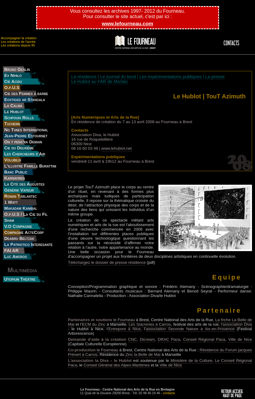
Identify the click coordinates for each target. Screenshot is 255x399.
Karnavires (14, 178)
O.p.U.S (12, 87)
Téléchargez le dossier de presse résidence (107, 262)
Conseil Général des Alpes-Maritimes (117, 365)
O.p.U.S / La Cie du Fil (26, 214)
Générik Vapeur (19, 190)
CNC (132, 339)
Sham (9, 220)
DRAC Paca (169, 339)
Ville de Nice (240, 339)
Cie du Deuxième (19, 147)
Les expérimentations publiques (170, 76)
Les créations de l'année (18, 41)
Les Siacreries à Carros (150, 324)
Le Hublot (14, 111)
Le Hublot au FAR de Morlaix (99, 81)
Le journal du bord (118, 76)
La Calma (13, 105)
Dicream (147, 339)
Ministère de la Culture (191, 360)
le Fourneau (124, 320)
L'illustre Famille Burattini (30, 166)
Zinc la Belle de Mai (142, 354)
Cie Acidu (13, 81)
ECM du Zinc (94, 324)
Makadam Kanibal (20, 208)
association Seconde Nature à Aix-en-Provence (190, 329)
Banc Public (15, 172)
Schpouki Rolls (18, 117)
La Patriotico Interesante (28, 244)
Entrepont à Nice (124, 329)
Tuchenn (12, 123)
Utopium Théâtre (19, 279)
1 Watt (11, 202)
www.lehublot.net (116, 148)
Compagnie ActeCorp (24, 232)
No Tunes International (26, 129)
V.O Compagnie (18, 226)
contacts (169, 393)
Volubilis (12, 160)
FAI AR (11, 250)
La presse (215, 76)
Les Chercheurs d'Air (24, 154)
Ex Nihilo (13, 75)
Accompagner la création (19, 38)
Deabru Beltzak (19, 238)
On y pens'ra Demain (23, 141)
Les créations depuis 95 (18, 45)
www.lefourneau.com (127, 24)
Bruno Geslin (17, 69)
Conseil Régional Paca (204, 339)
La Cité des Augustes (24, 184)
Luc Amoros (15, 256)
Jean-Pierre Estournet (25, 135)
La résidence (84, 76)
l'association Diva (236, 324)
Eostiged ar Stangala (24, 99)
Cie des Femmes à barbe (26, 93)
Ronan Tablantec (20, 196)
